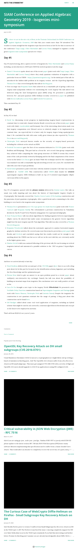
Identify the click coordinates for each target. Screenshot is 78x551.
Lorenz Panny (47, 48)
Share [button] (70, 323)
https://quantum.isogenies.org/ (39, 77)
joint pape (66, 231)
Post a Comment (9, 334)
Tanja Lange (20, 48)
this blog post (47, 83)
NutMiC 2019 (23, 172)
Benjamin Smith (27, 87)
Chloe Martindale (31, 48)
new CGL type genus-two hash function (41, 207)
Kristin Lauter (59, 190)
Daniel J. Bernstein (13, 71)
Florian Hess (11, 275)
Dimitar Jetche (12, 243)
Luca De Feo (11, 287)
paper (45, 71)
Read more (71, 371)
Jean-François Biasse (14, 216)
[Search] (67, 3)
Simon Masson (20, 293)
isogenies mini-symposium (17, 52)
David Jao (10, 120)
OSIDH (51, 172)
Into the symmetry (13, 2)
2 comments (12, 454)
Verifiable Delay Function (16, 290)
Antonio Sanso (48, 293)
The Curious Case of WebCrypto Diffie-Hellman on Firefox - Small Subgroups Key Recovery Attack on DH (38, 515)
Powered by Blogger (39, 546)
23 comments (13, 371)
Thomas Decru (12, 83)
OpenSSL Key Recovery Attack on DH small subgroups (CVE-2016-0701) (33, 348)
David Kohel (11, 169)
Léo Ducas (25, 160)
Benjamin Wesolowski (15, 228)
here (55, 266)
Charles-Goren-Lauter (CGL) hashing (47, 196)
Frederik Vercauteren (44, 99)
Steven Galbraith (17, 99)
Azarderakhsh (25, 126)
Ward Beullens (12, 266)
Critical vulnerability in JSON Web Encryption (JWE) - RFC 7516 (38, 430)
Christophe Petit (13, 141)
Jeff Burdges (11, 302)
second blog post (21, 138)
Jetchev (19, 234)
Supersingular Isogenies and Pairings (56, 290)
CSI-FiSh (58, 147)
